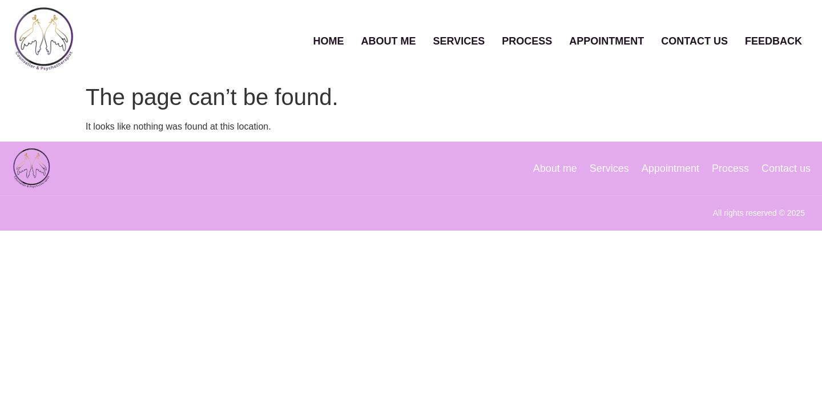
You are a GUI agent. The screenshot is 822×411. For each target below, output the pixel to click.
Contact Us (694, 39)
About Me (388, 39)
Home (328, 39)
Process (527, 39)
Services (459, 39)
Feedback (773, 39)
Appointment (606, 39)
